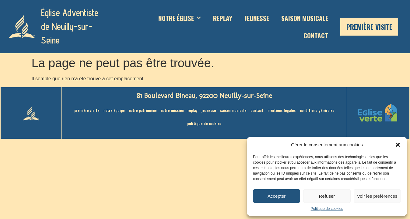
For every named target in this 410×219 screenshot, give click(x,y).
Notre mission (171, 110)
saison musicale (304, 18)
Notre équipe (111, 110)
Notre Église (179, 18)
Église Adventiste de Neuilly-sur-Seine (69, 26)
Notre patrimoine (141, 110)
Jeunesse (256, 18)
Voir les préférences (377, 196)
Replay (222, 18)
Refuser (327, 196)
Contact (315, 35)
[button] (398, 145)
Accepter (277, 196)
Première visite (369, 27)
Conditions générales (319, 110)
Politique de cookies (327, 209)
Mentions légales (283, 110)
